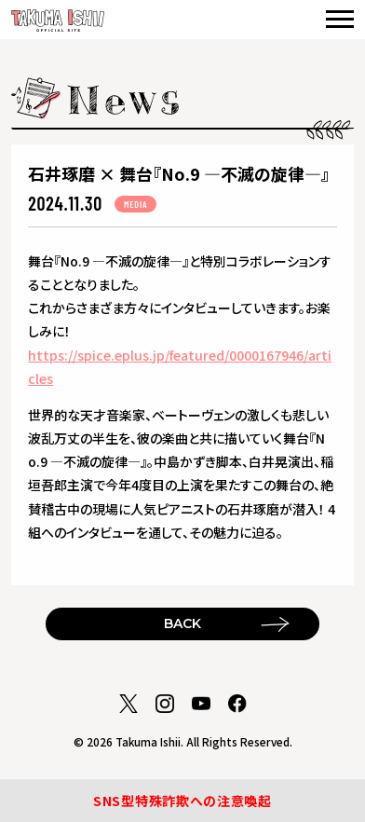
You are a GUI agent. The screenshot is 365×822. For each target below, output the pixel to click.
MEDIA (135, 204)
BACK (182, 623)
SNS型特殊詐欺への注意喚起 (182, 800)
